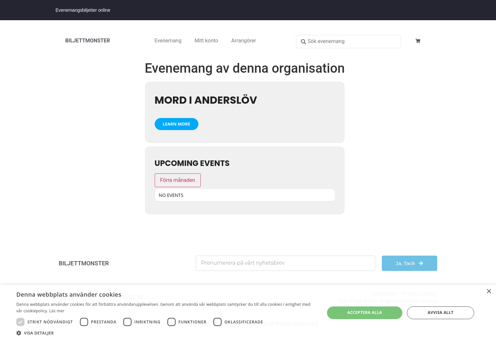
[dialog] (248, 313)
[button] (166, 333)
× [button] (488, 291)
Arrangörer (243, 40)
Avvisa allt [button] (441, 312)
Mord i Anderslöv (206, 100)
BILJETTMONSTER (87, 40)
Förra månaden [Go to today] (177, 180)
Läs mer (57, 311)
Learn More (176, 124)
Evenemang (167, 40)
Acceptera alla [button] (364, 312)
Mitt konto (206, 40)
